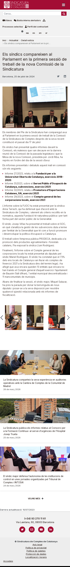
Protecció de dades (36, 554)
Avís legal (37, 544)
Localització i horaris (36, 557)
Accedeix (8, 561)
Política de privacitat (36, 548)
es (34, 33)
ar (46, 33)
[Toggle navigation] (63, 4)
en (40, 33)
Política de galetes (36, 551)
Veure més (34, 498)
